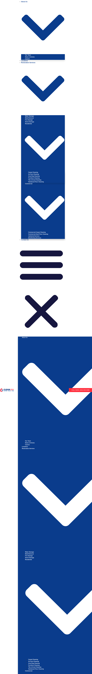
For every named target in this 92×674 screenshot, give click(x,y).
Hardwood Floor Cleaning (36, 181)
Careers (27, 59)
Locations (24, 61)
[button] (41, 288)
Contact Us (25, 240)
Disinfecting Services (34, 238)
